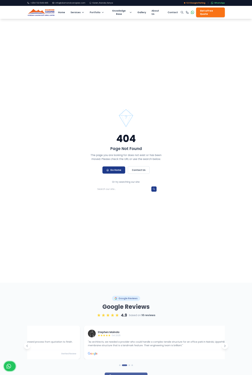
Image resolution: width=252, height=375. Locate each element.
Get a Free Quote (206, 12)
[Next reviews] (225, 348)
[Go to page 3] (129, 367)
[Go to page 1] (120, 367)
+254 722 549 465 (37, 3)
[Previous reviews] (27, 348)
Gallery (141, 12)
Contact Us (139, 170)
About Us (155, 12)
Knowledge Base (122, 12)
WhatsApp (218, 3)
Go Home (113, 170)
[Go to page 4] (132, 367)
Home (61, 12)
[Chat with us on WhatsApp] (10, 366)
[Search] (154, 189)
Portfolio (97, 12)
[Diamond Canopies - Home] (41, 12)
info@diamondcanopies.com (68, 3)
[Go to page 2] (124, 367)
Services (77, 12)
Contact (173, 12)
